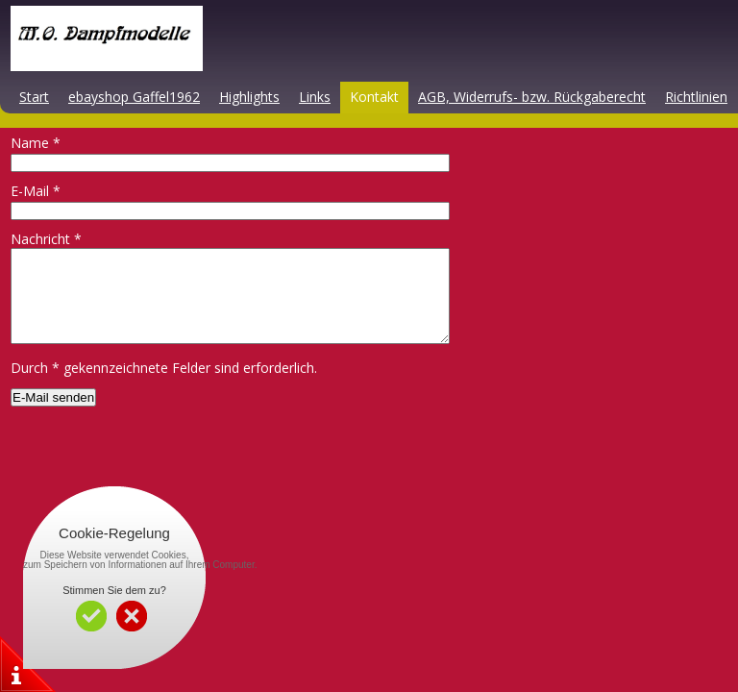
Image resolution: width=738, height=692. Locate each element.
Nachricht (46, 239)
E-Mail (36, 191)
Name (36, 143)
